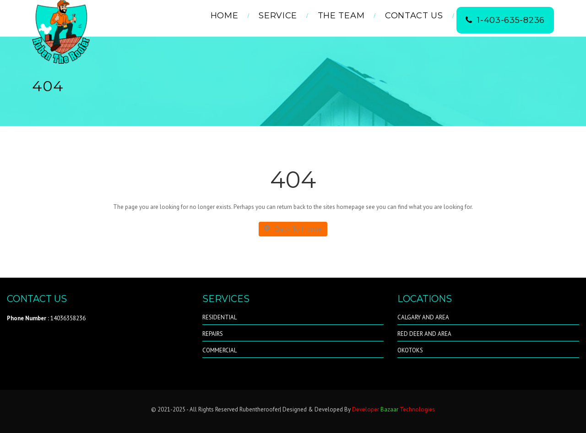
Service (278, 16)
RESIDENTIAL (219, 317)
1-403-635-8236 (505, 20)
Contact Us (414, 16)
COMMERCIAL (219, 350)
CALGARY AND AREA (423, 317)
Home (225, 16)
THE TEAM (341, 16)
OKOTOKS (410, 350)
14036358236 (46, 318)
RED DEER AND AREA (424, 334)
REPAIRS (212, 334)
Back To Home (293, 229)
